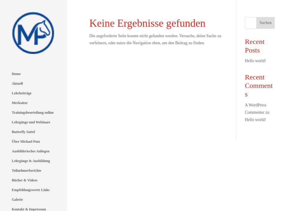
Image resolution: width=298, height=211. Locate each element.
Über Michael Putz (26, 117)
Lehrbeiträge (21, 68)
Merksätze (20, 78)
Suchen (266, 23)
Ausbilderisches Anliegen (30, 126)
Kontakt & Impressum (29, 184)
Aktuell (17, 59)
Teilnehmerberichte (26, 146)
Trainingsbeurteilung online (33, 88)
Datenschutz (21, 194)
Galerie (17, 175)
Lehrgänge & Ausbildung (31, 136)
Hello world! (255, 61)
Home (16, 49)
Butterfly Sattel (23, 107)
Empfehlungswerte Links (31, 165)
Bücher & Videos (24, 155)
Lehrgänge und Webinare (31, 97)
